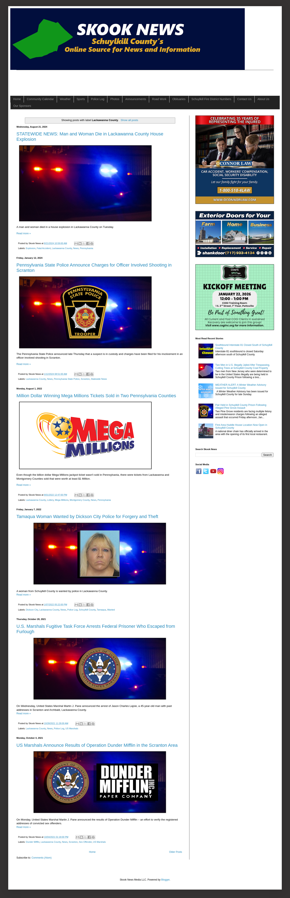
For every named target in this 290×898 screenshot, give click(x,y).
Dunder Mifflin (32, 842)
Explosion (31, 248)
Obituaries (179, 99)
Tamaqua (101, 609)
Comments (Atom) (41, 857)
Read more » (23, 233)
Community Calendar (40, 99)
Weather (65, 99)
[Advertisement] (91, 79)
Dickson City (32, 609)
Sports (81, 99)
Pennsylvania (86, 248)
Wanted (111, 609)
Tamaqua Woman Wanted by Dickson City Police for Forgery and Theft (87, 516)
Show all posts (129, 120)
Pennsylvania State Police (67, 379)
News (76, 248)
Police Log (97, 99)
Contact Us (244, 99)
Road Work (159, 99)
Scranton (85, 379)
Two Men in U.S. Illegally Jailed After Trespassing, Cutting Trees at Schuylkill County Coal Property (242, 366)
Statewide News (99, 379)
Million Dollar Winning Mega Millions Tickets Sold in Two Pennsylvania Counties (96, 395)
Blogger (165, 879)
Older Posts (175, 852)
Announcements (135, 99)
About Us (263, 99)
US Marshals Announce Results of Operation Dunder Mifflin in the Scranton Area (96, 745)
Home (17, 99)
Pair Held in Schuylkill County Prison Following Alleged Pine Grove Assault (240, 406)
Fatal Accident (44, 248)
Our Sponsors (22, 105)
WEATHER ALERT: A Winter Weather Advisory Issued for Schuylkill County (240, 386)
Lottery (50, 500)
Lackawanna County (62, 248)
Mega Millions (61, 500)
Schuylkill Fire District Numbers (211, 99)
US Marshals (71, 728)
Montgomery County (79, 500)
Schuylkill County (87, 609)
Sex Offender (85, 842)
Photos (114, 99)
